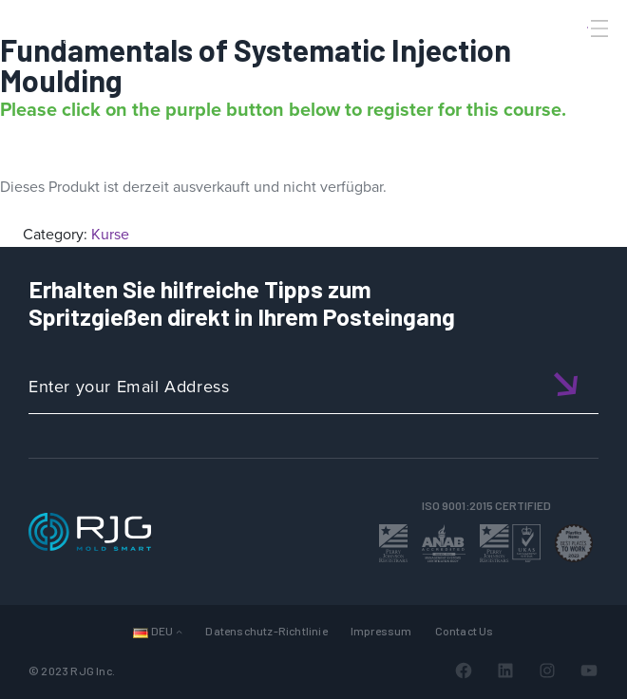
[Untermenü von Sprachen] (179, 631)
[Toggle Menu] (597, 28)
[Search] (573, 59)
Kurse (110, 234)
